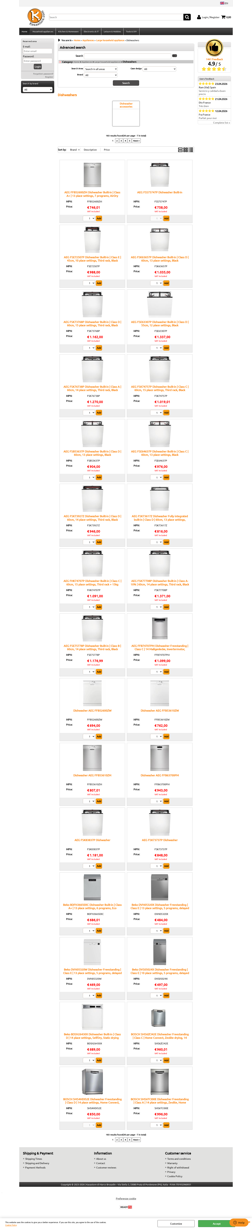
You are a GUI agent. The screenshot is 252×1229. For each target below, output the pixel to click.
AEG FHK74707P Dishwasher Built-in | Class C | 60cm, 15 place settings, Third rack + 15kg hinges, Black (92, 585)
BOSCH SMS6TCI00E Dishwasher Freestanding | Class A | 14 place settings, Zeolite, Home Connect (160, 1103)
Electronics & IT (90, 32)
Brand (80, 75)
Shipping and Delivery (37, 1164)
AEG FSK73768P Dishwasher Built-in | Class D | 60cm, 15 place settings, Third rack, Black (92, 324)
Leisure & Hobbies (112, 32)
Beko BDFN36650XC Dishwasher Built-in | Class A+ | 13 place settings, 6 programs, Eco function (92, 909)
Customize (176, 1223)
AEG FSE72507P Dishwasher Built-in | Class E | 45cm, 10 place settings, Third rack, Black (92, 259)
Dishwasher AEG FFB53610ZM (92, 776)
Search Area (77, 69)
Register (49, 77)
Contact (100, 1164)
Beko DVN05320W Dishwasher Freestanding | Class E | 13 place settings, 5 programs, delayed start (92, 974)
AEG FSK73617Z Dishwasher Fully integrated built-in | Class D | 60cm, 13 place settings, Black (160, 520)
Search (79, 56)
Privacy (171, 1172)
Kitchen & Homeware (68, 32)
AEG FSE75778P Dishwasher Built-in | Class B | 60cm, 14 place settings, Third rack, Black (92, 648)
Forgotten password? (43, 74)
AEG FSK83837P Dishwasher (92, 841)
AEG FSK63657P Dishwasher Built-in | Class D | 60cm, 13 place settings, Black (159, 259)
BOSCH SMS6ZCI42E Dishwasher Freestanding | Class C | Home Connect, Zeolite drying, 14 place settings (160, 1038)
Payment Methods (35, 1168)
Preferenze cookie (126, 1199)
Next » (136, 141)
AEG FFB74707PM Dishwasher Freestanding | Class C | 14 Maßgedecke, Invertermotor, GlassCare (159, 650)
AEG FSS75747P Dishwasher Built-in (159, 193)
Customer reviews (106, 1168)
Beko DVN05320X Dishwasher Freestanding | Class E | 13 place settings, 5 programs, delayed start (160, 909)
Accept (217, 1223)
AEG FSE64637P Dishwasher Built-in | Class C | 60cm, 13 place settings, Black (159, 454)
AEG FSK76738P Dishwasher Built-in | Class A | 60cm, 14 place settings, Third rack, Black (92, 389)
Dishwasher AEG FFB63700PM (160, 776)
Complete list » (221, 123)
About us (101, 1159)
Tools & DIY (131, 32)
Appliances (87, 62)
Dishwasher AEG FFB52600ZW (92, 711)
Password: (28, 57)
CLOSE (249, 1221)
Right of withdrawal (178, 1168)
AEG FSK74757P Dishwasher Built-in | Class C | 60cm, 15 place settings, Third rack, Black (159, 389)
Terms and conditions (179, 1159)
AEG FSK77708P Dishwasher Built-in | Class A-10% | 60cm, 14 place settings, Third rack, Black (160, 583)
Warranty (172, 1164)
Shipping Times (33, 1159)
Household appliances (42, 32)
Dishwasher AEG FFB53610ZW (160, 711)
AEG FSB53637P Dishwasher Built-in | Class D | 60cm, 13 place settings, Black (92, 454)
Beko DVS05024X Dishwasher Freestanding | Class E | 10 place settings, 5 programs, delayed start (160, 974)
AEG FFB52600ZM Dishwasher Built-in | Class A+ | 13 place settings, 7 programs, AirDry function (92, 196)
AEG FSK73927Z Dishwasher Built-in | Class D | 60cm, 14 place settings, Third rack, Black (92, 518)
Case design (136, 69)
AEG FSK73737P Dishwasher (160, 841)
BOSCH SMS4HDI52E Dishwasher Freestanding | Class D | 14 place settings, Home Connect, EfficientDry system (92, 1103)
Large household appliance (107, 62)
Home (24, 32)
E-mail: (26, 47)
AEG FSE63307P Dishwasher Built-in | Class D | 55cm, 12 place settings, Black (159, 324)
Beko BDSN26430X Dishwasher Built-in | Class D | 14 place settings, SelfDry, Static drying (92, 1036)
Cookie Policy (11, 1225)
